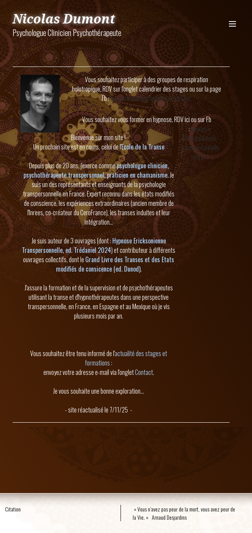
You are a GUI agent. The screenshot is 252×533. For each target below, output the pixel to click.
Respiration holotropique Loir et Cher (150, 98)
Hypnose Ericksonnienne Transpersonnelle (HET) (199, 143)
